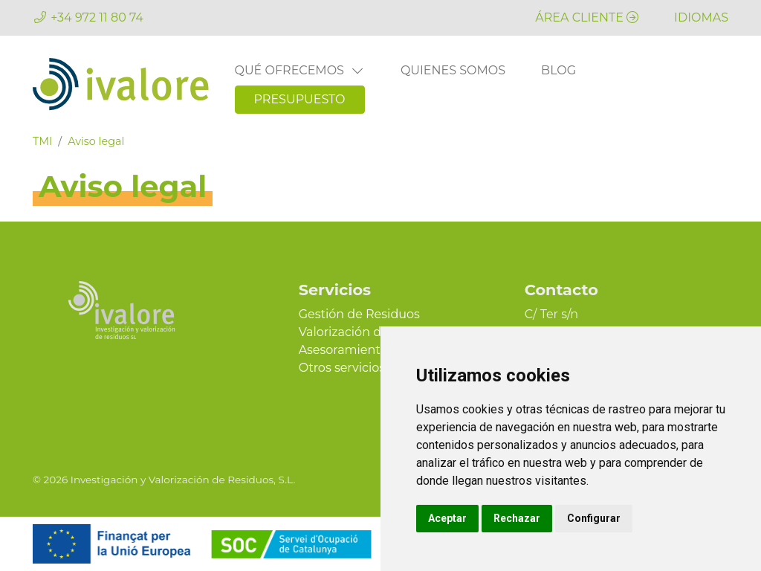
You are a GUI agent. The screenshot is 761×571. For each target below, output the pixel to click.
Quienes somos (453, 70)
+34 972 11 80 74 (97, 17)
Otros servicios (342, 368)
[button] (701, 17)
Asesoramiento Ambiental (376, 350)
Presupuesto (300, 99)
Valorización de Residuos (372, 332)
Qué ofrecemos (300, 70)
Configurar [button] (594, 518)
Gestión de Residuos (359, 314)
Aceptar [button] (447, 518)
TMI (42, 141)
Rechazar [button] (516, 518)
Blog (558, 70)
